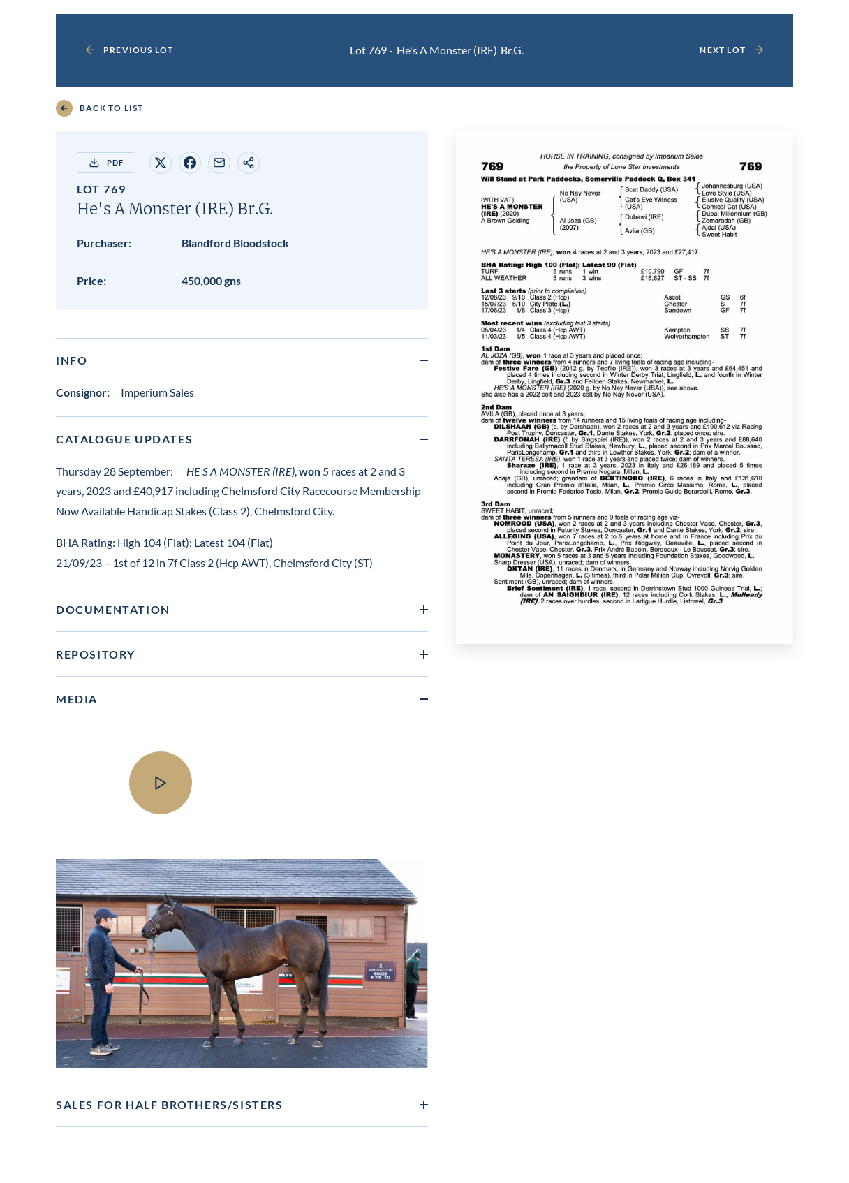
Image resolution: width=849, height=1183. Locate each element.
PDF (106, 162)
